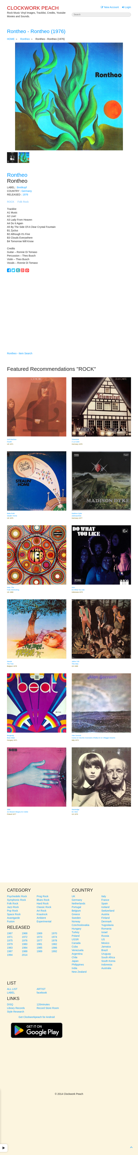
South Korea (108, 961)
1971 (10, 936)
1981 (39, 944)
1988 (24, 951)
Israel (104, 932)
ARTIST (41, 989)
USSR (75, 939)
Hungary (76, 928)
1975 (10, 940)
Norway (76, 921)
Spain (104, 903)
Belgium (76, 910)
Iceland (105, 907)
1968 (24, 933)
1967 (10, 933)
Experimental (44, 921)
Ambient (41, 917)
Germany (26, 191)
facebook (42, 992)
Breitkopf (22, 187)
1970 (54, 933)
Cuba (75, 946)
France (105, 899)
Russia (105, 935)
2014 (24, 954)
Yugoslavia (107, 925)
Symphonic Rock (16, 899)
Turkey (75, 932)
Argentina (77, 953)
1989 (39, 951)
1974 (54, 936)
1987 (10, 951)
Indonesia (106, 964)
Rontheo (25, 39)
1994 (10, 954)
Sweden (76, 917)
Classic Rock (44, 907)
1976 (25, 194)
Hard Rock (43, 903)
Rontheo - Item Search (19, 353)
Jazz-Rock (13, 907)
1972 (24, 936)
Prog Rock (42, 896)
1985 (39, 947)
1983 (10, 947)
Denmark (106, 921)
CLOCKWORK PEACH (33, 8)
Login (126, 7)
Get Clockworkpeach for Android (36, 1029)
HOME (11, 39)
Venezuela (77, 950)
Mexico (105, 943)
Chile (74, 957)
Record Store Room (48, 1008)
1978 (54, 940)
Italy (103, 896)
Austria (105, 914)
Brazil (104, 950)
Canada (76, 943)
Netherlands (78, 903)
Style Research (15, 1011)
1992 (54, 951)
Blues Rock (43, 899)
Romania (106, 928)
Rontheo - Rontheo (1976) (36, 31)
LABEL (11, 992)
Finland (105, 917)
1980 (24, 944)
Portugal (76, 907)
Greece (76, 914)
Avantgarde (13, 917)
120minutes (43, 1004)
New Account (110, 7)
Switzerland (107, 910)
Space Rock (13, 914)
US (103, 939)
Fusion (11, 921)
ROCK (10, 201)
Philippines (78, 964)
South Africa (108, 957)
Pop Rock (12, 910)
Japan (75, 961)
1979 (10, 944)
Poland (76, 935)
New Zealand (79, 971)
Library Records (16, 1008)
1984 (24, 947)
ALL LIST (12, 989)
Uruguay (106, 953)
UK (73, 896)
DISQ (10, 1004)
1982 (54, 944)
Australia (106, 968)
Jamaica (106, 946)
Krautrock (42, 914)
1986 (54, 947)
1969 (39, 933)
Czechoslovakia (80, 925)
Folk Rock (23, 201)
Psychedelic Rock (17, 896)
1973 (39, 936)
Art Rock (41, 910)
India (74, 968)
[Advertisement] (69, 310)
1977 (39, 940)
